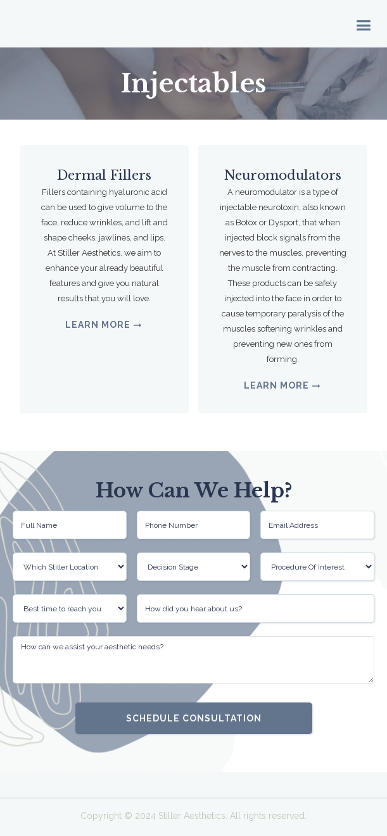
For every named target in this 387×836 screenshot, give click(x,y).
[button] (363, 24)
